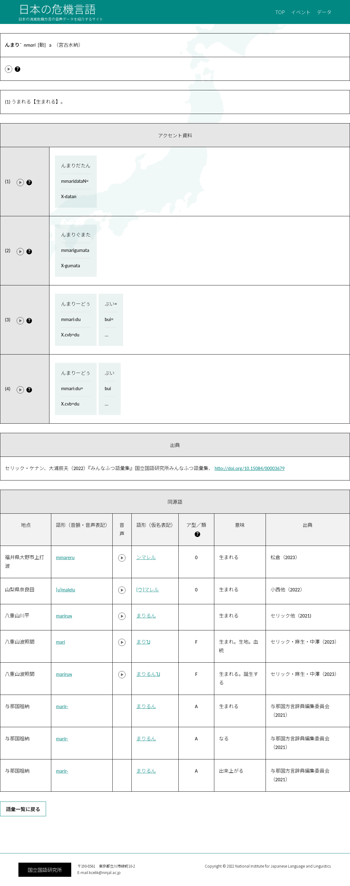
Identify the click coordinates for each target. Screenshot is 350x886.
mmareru (65, 557)
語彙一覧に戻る (23, 809)
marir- (62, 706)
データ (324, 12)
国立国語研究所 (45, 869)
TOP (280, 12)
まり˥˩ (143, 642)
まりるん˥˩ (148, 674)
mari (60, 642)
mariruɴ (64, 616)
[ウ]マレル (147, 590)
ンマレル (146, 557)
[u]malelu (65, 590)
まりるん (146, 616)
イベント (301, 12)
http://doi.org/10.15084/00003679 (250, 468)
